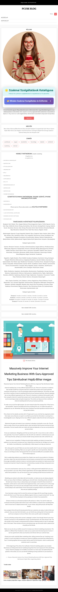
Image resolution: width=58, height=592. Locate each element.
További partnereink (9, 194)
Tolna (28, 132)
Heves (12, 130)
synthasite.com (7, 219)
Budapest (33, 128)
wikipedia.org (7, 188)
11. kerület (39, 297)
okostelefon (24, 142)
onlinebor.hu (7, 175)
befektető (50, 142)
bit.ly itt (6, 181)
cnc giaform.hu (29, 158)
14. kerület (23, 299)
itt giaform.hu (29, 156)
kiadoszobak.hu (7, 204)
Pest (43, 130)
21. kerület (31, 301)
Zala (38, 132)
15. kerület (28, 299)
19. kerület (20, 301)
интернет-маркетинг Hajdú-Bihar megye (32, 580)
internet (15, 146)
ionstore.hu (7, 201)
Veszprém (34, 132)
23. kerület (43, 301)
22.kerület (37, 301)
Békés (16, 128)
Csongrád (38, 128)
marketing (7, 146)
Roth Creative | (33, 590)
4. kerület (34, 295)
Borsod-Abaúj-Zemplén (24, 128)
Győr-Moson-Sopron (49, 128)
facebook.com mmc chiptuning (11, 216)
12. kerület (45, 297)
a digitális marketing (27, 112)
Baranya (12, 128)
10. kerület (33, 297)
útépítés (42, 142)
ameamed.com (7, 169)
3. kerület (28, 295)
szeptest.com (7, 163)
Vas (31, 132)
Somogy (46, 130)
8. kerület (23, 297)
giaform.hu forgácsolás (10, 160)
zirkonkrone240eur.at (9, 184)
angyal (15, 142)
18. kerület (46, 299)
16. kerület (34, 299)
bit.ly (5, 172)
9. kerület (28, 297)
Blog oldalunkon (13, 113)
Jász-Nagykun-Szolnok (20, 130)
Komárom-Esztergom (32, 130)
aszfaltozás (7, 142)
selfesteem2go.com (8, 209)
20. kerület (25, 301)
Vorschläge (33, 142)
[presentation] (52, 573)
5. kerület (39, 295)
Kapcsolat (5, 21)
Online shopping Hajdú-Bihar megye (12, 580)
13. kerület (17, 299)
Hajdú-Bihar (7, 130)
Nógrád (40, 130)
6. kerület (44, 295)
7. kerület (17, 297)
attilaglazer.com (8, 166)
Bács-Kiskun (7, 128)
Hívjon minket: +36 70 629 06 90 (28, 2)
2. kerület (23, 295)
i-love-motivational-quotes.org (12, 212)
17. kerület (40, 299)
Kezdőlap (4, 17)
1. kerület (18, 295)
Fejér (42, 128)
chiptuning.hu (7, 178)
